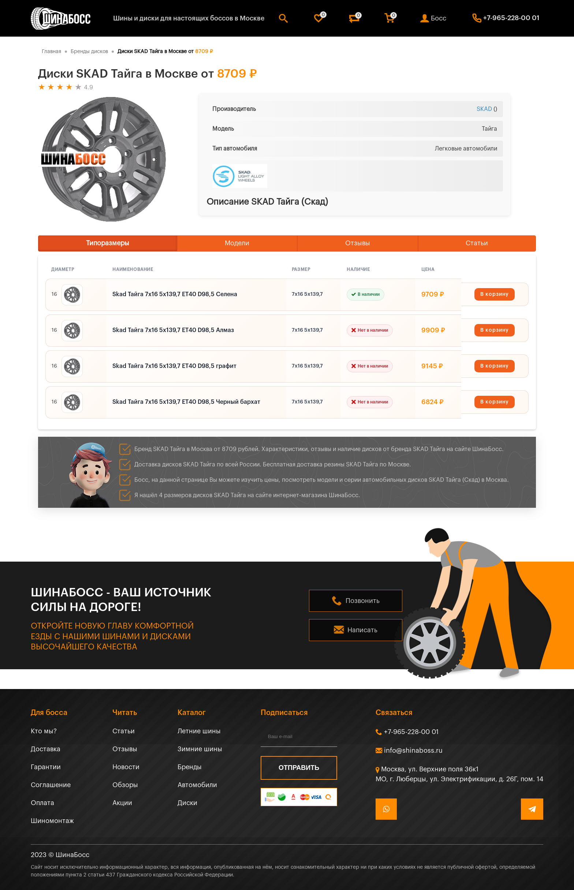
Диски (187, 803)
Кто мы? (44, 731)
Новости (125, 767)
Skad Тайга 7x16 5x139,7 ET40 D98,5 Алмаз (173, 330)
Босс (438, 18)
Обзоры (125, 785)
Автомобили (197, 785)
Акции (122, 803)
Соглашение (51, 785)
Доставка (45, 749)
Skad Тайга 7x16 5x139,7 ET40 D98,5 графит (174, 366)
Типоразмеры (107, 243)
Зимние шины (200, 749)
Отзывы (357, 243)
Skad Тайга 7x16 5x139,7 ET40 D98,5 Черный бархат (186, 402)
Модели (237, 243)
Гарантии (46, 767)
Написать (362, 630)
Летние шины (199, 731)
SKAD (484, 109)
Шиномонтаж (52, 821)
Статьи (477, 243)
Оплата (42, 803)
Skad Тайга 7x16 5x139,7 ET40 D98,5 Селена (174, 294)
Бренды (190, 767)
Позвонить (363, 600)
